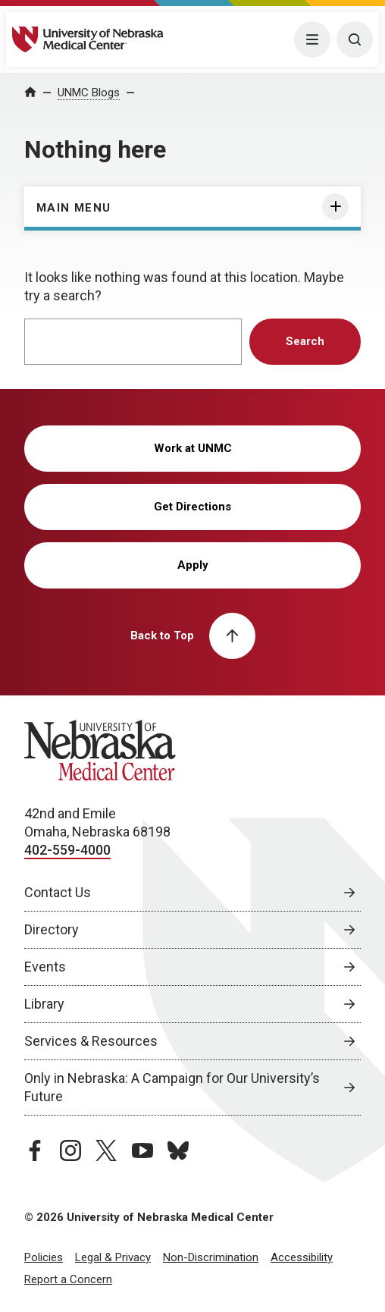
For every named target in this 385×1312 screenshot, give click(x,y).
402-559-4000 (67, 850)
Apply (192, 565)
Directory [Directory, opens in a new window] (51, 929)
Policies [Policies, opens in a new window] (43, 1257)
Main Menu (73, 208)
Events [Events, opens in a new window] (45, 967)
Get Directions (192, 506)
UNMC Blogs (89, 92)
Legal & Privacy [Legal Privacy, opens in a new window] (113, 1257)
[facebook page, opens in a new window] (34, 1150)
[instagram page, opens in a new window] (70, 1150)
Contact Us (57, 892)
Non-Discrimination (210, 1257)
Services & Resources (91, 1041)
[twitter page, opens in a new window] (106, 1150)
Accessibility (302, 1257)
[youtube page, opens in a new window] (142, 1150)
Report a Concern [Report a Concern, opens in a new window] (68, 1279)
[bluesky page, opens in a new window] (178, 1150)
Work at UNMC (193, 448)
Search (305, 341)
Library (44, 1004)
